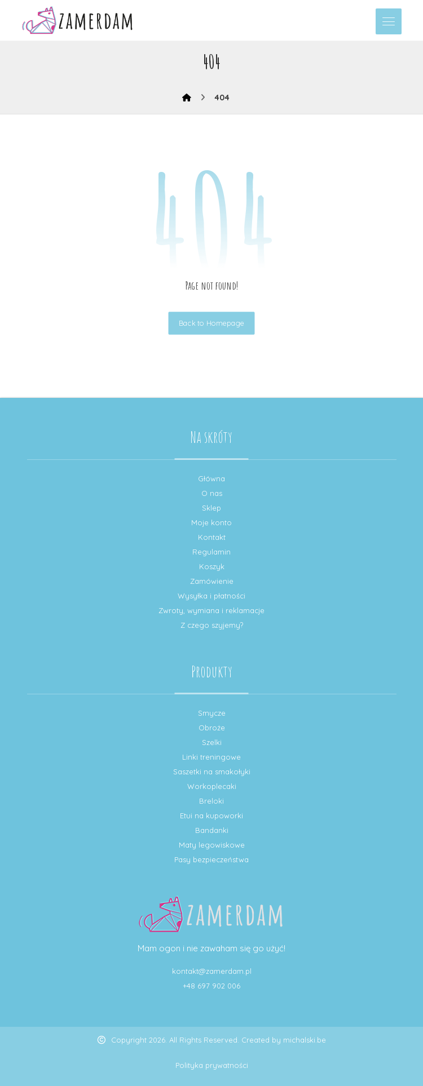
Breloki (211, 800)
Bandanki (211, 830)
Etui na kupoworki (211, 815)
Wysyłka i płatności (211, 595)
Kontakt (212, 537)
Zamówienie (211, 581)
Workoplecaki (211, 786)
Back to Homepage (212, 322)
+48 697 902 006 (211, 985)
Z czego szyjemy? (211, 625)
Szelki (212, 742)
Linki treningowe (211, 756)
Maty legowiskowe (212, 844)
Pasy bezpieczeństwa (211, 859)
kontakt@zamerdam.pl (212, 971)
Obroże (212, 727)
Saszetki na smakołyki (211, 771)
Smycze (212, 712)
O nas (211, 493)
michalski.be (304, 1039)
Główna (211, 478)
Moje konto (211, 522)
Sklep (211, 507)
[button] (389, 21)
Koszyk (211, 566)
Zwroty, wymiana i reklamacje (211, 610)
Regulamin (211, 551)
